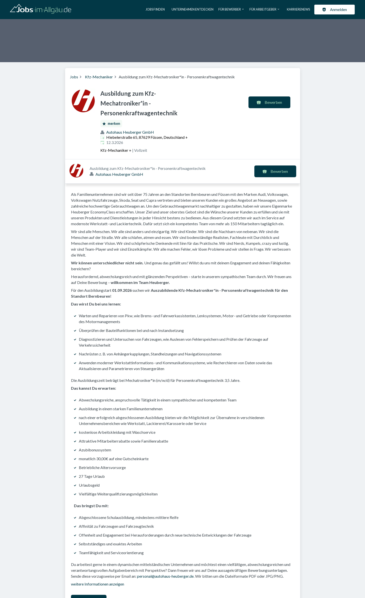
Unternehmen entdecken (192, 9)
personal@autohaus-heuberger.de (165, 552)
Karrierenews (298, 9)
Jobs (74, 76)
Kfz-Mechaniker (99, 76)
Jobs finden (155, 9)
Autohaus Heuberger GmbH (130, 132)
